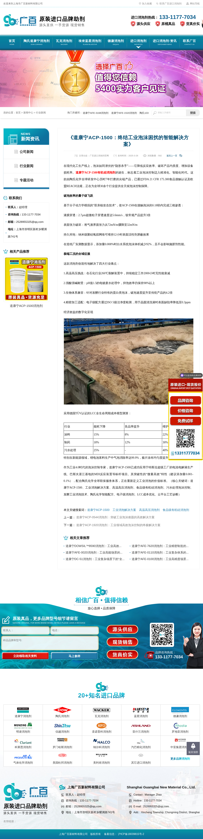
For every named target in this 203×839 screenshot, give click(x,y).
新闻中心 (28, 112)
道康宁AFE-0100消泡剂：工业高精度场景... (160, 559)
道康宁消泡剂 (23, 716)
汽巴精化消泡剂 (141, 747)
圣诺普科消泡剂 (101, 731)
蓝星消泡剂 (141, 716)
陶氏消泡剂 (62, 716)
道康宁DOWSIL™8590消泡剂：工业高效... (94, 546)
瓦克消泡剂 (102, 716)
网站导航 (195, 3)
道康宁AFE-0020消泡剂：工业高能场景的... (94, 552)
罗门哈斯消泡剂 (62, 747)
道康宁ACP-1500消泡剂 (26, 306)
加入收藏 (147, 3)
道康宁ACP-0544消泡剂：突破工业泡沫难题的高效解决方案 (115, 517)
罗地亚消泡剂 (180, 731)
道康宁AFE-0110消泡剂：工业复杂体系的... (160, 552)
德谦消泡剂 (180, 716)
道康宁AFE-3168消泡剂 (96, 112)
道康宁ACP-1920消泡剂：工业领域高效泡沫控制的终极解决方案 (118, 525)
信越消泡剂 (62, 731)
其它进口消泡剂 (141, 762)
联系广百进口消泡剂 (170, 3)
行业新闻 (41, 112)
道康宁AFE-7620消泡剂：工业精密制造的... (160, 546)
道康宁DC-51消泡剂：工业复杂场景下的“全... (95, 559)
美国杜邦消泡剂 (62, 762)
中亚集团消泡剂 (180, 747)
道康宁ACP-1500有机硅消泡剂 (95, 172)
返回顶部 (193, 752)
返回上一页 (172, 155)
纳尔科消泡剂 (101, 747)
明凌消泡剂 (23, 731)
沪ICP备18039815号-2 (131, 834)
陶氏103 (144, 112)
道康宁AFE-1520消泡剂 (124, 112)
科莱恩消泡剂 (23, 747)
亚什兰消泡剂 (140, 731)
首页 (18, 112)
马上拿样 (74, 656)
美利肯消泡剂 (101, 762)
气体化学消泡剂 (23, 762)
